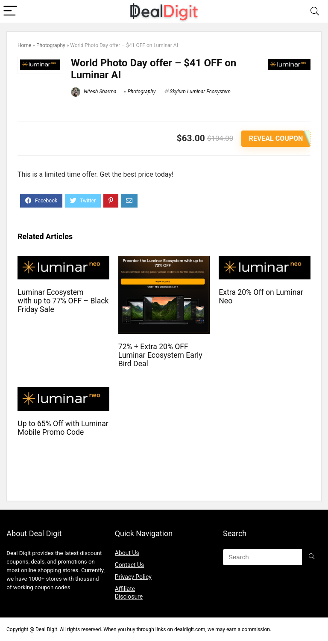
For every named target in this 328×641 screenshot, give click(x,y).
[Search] (315, 11)
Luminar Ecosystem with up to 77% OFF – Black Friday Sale (63, 301)
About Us (127, 552)
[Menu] (10, 11)
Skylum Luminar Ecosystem (200, 92)
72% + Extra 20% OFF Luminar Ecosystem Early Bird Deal (160, 355)
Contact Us (129, 564)
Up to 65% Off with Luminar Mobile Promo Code (63, 427)
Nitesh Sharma (94, 92)
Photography (50, 45)
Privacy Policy (133, 576)
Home (24, 45)
